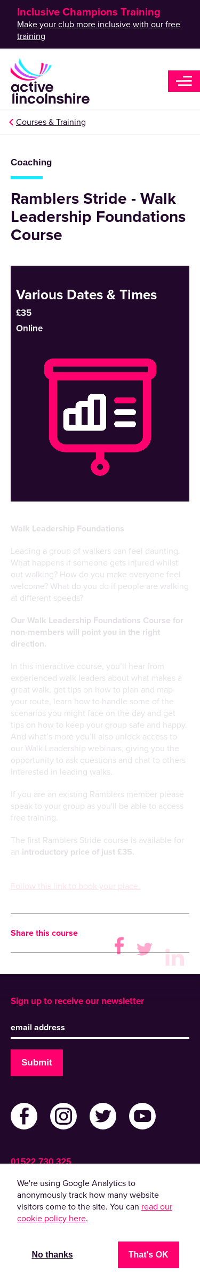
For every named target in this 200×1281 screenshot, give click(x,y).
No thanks (52, 1254)
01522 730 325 (41, 1162)
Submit (36, 1062)
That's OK (149, 1254)
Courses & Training (51, 122)
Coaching (31, 162)
